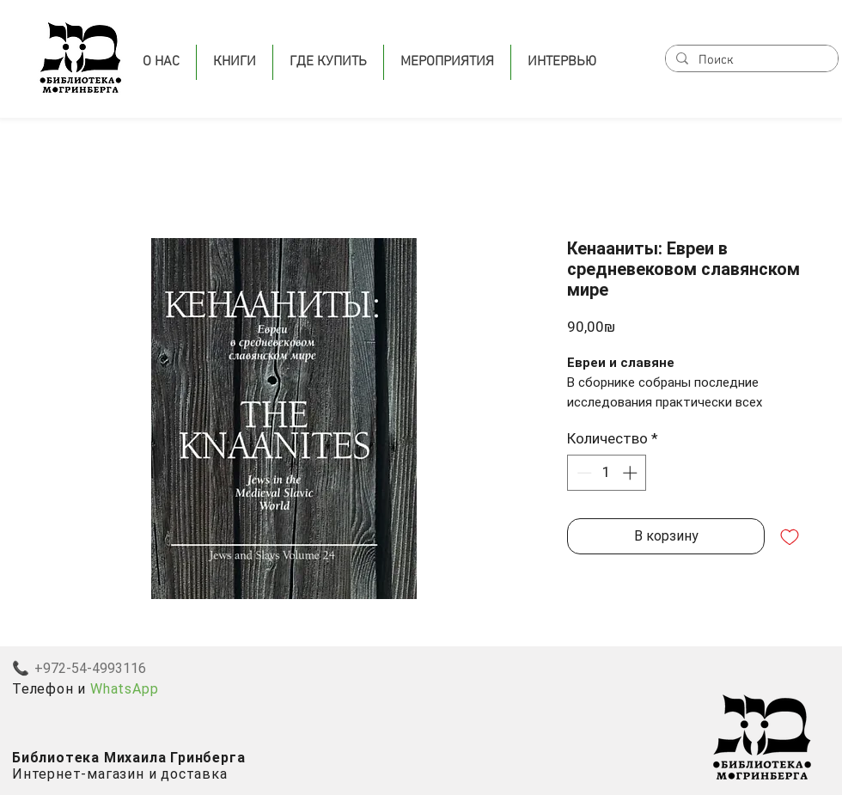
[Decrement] (582, 473)
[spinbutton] (607, 473)
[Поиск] (750, 60)
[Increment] (631, 473)
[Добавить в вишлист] (790, 536)
